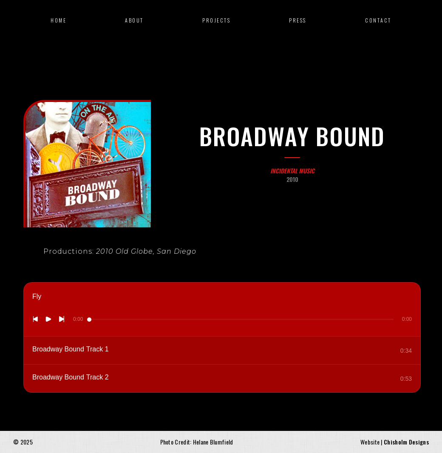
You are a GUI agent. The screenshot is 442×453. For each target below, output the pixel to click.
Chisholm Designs (406, 441)
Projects (216, 20)
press (297, 20)
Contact (378, 20)
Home (58, 20)
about (134, 20)
